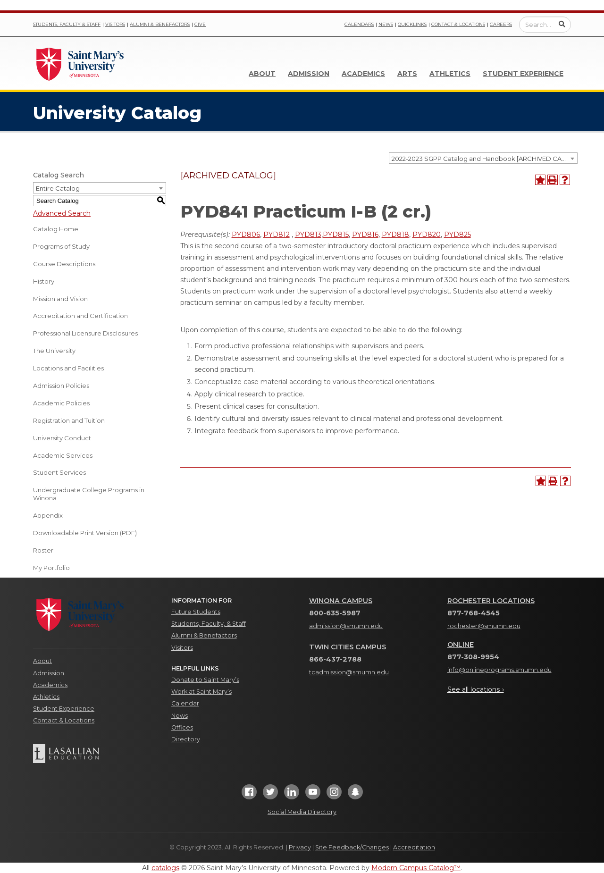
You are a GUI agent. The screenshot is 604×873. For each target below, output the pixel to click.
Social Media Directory (302, 811)
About (262, 73)
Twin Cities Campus (347, 647)
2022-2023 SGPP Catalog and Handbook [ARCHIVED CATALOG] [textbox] (484, 158)
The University (54, 350)
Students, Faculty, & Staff (208, 623)
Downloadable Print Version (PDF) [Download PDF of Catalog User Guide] (85, 533)
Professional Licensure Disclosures (85, 333)
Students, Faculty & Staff (67, 24)
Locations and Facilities (68, 368)
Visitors (115, 24)
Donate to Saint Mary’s (205, 679)
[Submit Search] (562, 24)
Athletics (449, 73)
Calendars (359, 24)
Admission (308, 73)
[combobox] (483, 158)
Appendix (48, 515)
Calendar (185, 703)
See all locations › (475, 689)
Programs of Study (61, 246)
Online (460, 644)
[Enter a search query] (545, 25)
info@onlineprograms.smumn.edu (499, 669)
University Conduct (62, 438)
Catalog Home (55, 229)
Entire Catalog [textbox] (58, 188)
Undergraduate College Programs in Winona (88, 494)
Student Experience (523, 73)
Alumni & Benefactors (160, 24)
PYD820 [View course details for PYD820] (426, 234)
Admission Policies (61, 385)
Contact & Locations (458, 24)
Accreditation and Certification (80, 315)
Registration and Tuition (69, 420)
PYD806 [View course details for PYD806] (246, 234)
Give (200, 24)
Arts (407, 73)
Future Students (195, 611)
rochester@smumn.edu (483, 626)
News (385, 24)
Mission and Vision (60, 298)
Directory (185, 739)
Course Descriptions (64, 264)
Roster (43, 550)
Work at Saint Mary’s (201, 691)
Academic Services (62, 455)
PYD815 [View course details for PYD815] (336, 234)
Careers (501, 24)
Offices (182, 727)
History (43, 281)
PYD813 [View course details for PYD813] (308, 234)
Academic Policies (61, 403)
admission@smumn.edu (346, 626)
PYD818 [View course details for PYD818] (395, 234)
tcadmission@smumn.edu (349, 672)
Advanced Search (62, 213)
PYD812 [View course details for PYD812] (276, 234)
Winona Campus (340, 600)
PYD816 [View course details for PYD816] (365, 234)
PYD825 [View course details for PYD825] (457, 234)
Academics (363, 73)
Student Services (59, 472)
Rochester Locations (491, 600)
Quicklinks (412, 24)
